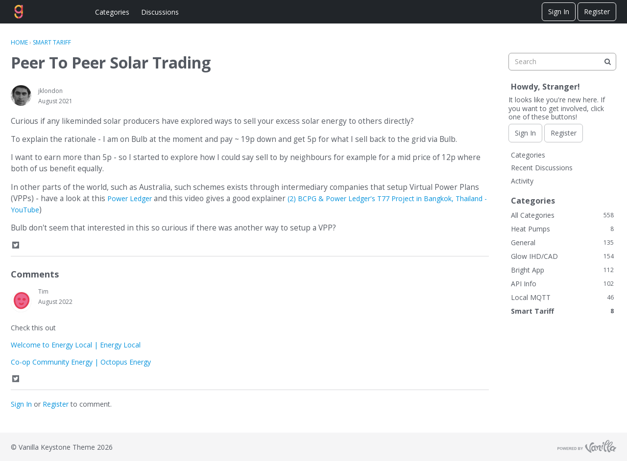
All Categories (562, 215)
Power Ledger (129, 198)
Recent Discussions (542, 167)
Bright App (562, 270)
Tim (43, 291)
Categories (112, 12)
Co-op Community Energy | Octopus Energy (81, 362)
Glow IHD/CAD (562, 256)
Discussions (160, 12)
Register (597, 11)
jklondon (50, 91)
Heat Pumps (562, 228)
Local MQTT (562, 297)
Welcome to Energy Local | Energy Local (76, 344)
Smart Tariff (562, 311)
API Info (562, 283)
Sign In (558, 11)
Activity (522, 180)
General (562, 242)
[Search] (607, 61)
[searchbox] (562, 61)
